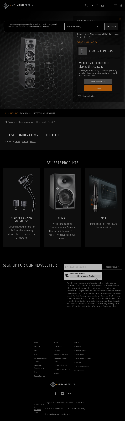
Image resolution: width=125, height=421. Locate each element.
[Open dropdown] (83, 26)
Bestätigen (111, 26)
